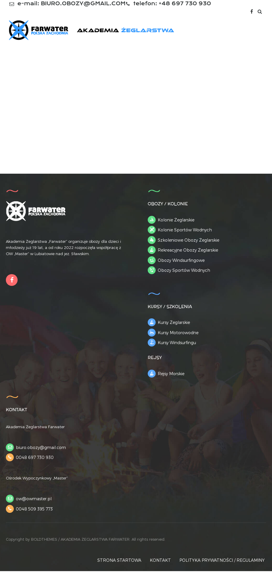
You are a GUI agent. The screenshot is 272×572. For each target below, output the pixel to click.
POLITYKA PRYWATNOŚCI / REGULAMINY (222, 561)
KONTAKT (160, 561)
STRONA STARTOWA (119, 561)
